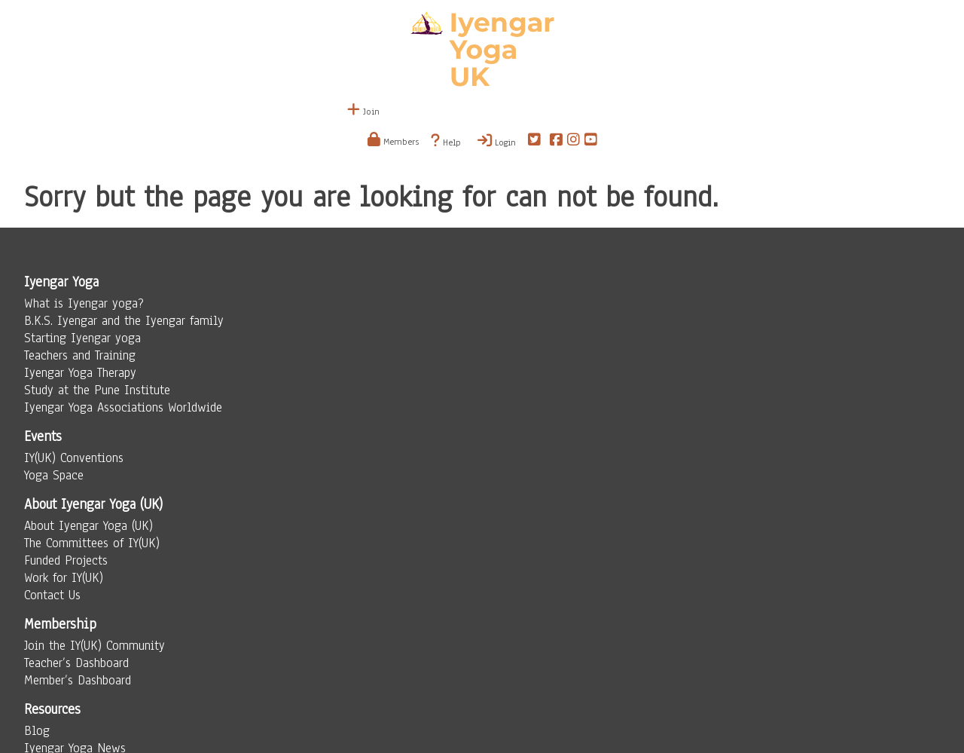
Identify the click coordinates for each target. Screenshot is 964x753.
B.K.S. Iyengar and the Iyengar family (124, 320)
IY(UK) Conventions (74, 458)
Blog (37, 730)
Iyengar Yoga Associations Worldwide (123, 407)
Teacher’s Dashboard (76, 663)
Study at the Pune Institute (97, 390)
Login (496, 140)
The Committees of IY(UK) (92, 543)
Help (446, 140)
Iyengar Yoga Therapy (80, 372)
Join (363, 112)
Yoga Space (54, 475)
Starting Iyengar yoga (82, 338)
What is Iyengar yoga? (84, 303)
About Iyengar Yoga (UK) (88, 525)
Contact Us (52, 595)
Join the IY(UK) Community (94, 645)
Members (393, 142)
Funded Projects (66, 560)
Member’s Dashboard (77, 680)
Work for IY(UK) (63, 577)
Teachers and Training (80, 355)
